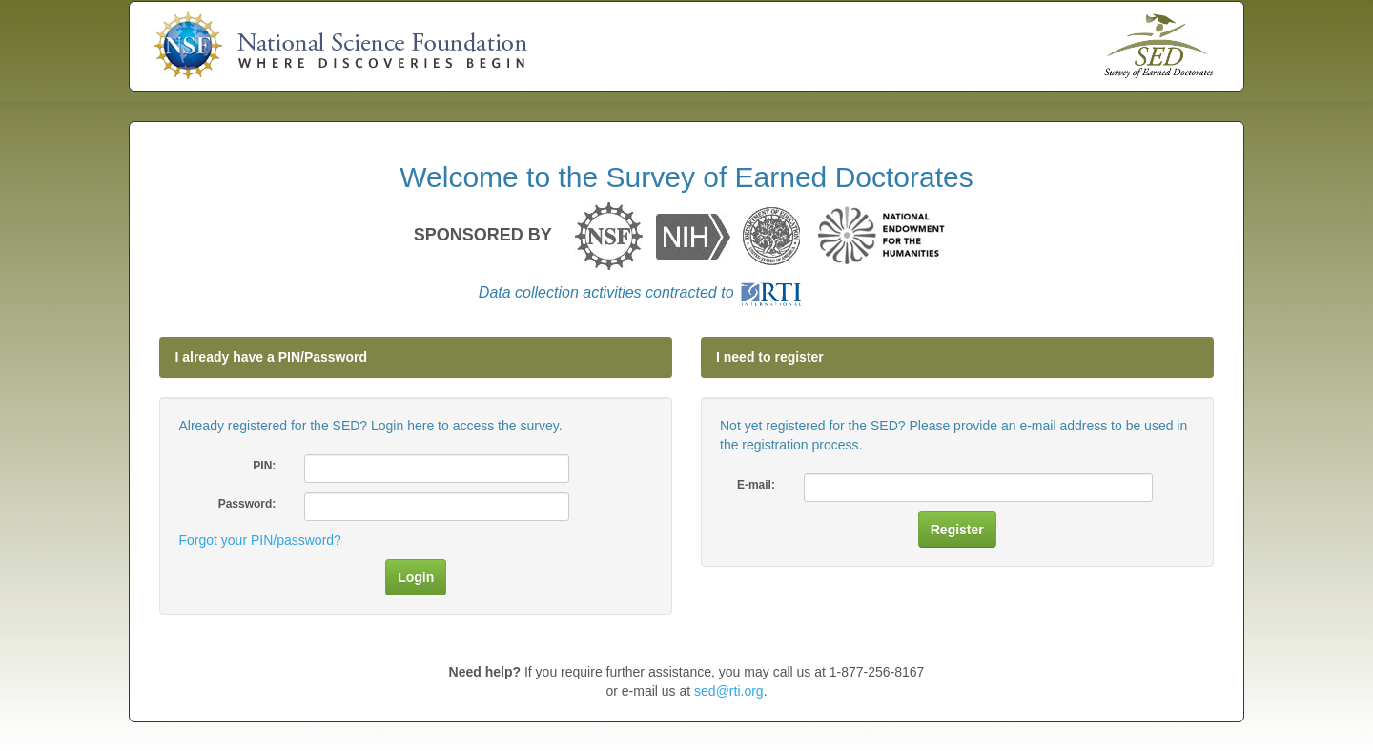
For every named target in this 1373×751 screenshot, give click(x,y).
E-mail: (756, 484)
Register (957, 529)
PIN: (264, 465)
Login (416, 577)
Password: (247, 504)
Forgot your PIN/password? (259, 540)
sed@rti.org (729, 691)
